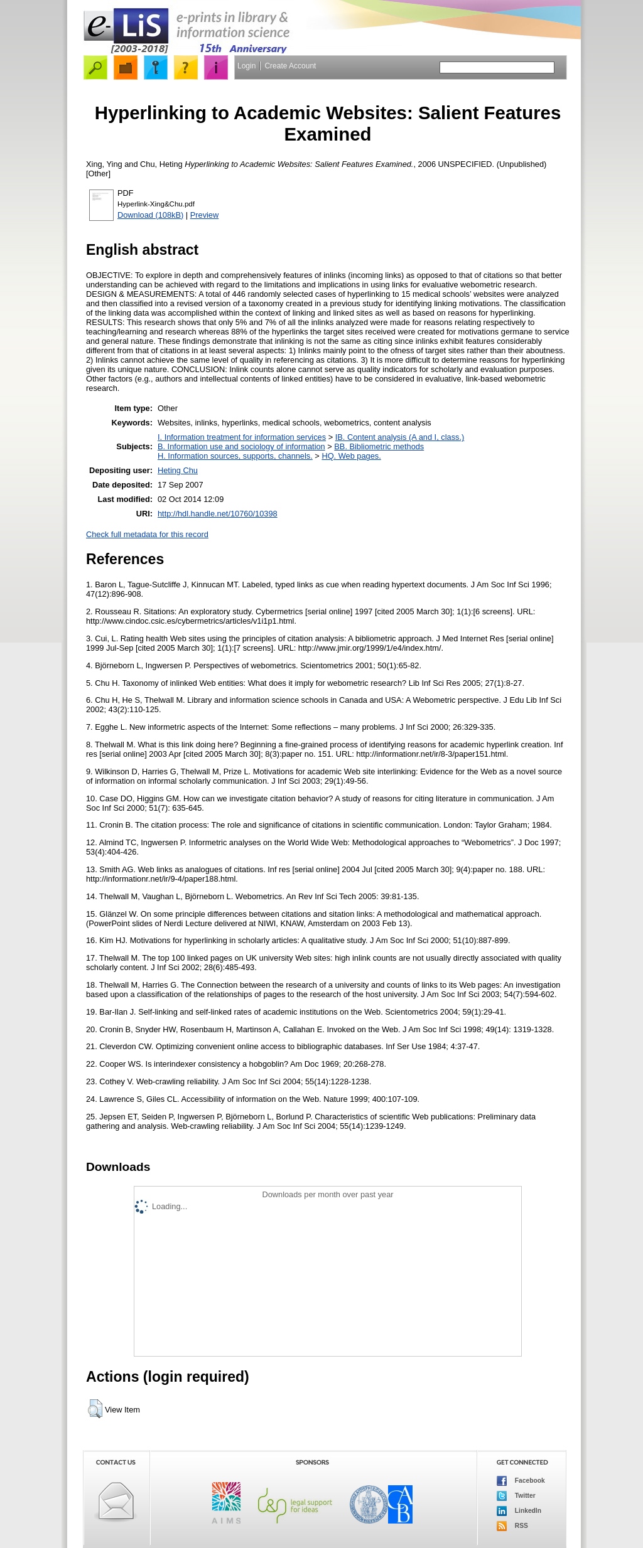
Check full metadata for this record (147, 534)
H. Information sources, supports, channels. (235, 456)
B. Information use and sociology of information (241, 446)
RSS (512, 1526)
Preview (204, 215)
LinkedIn (519, 1511)
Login (246, 65)
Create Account (290, 65)
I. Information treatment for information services (242, 437)
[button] (95, 1408)
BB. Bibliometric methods (379, 446)
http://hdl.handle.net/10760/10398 (218, 513)
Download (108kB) (150, 215)
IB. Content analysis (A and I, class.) (400, 437)
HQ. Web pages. (351, 456)
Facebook (521, 1481)
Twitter (516, 1496)
